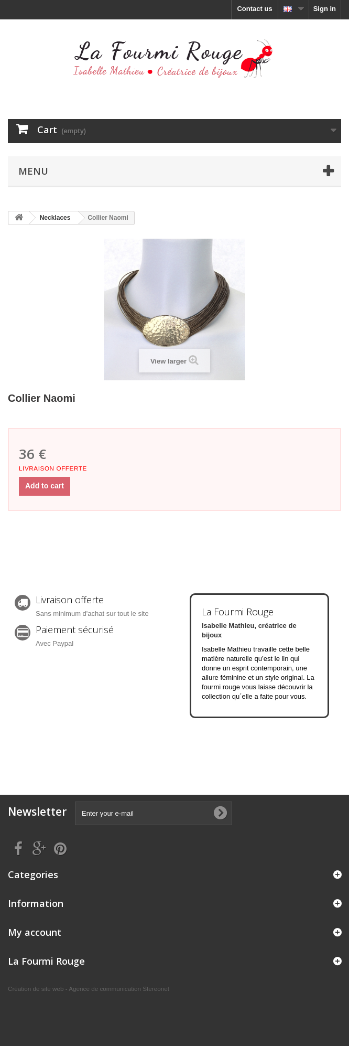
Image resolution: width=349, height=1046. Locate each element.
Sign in (324, 9)
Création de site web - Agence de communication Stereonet (88, 988)
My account (34, 932)
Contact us (254, 9)
